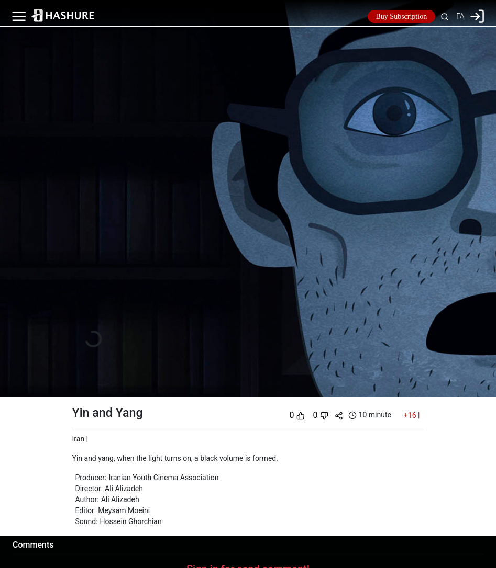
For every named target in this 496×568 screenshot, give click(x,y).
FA (460, 16)
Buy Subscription (401, 16)
